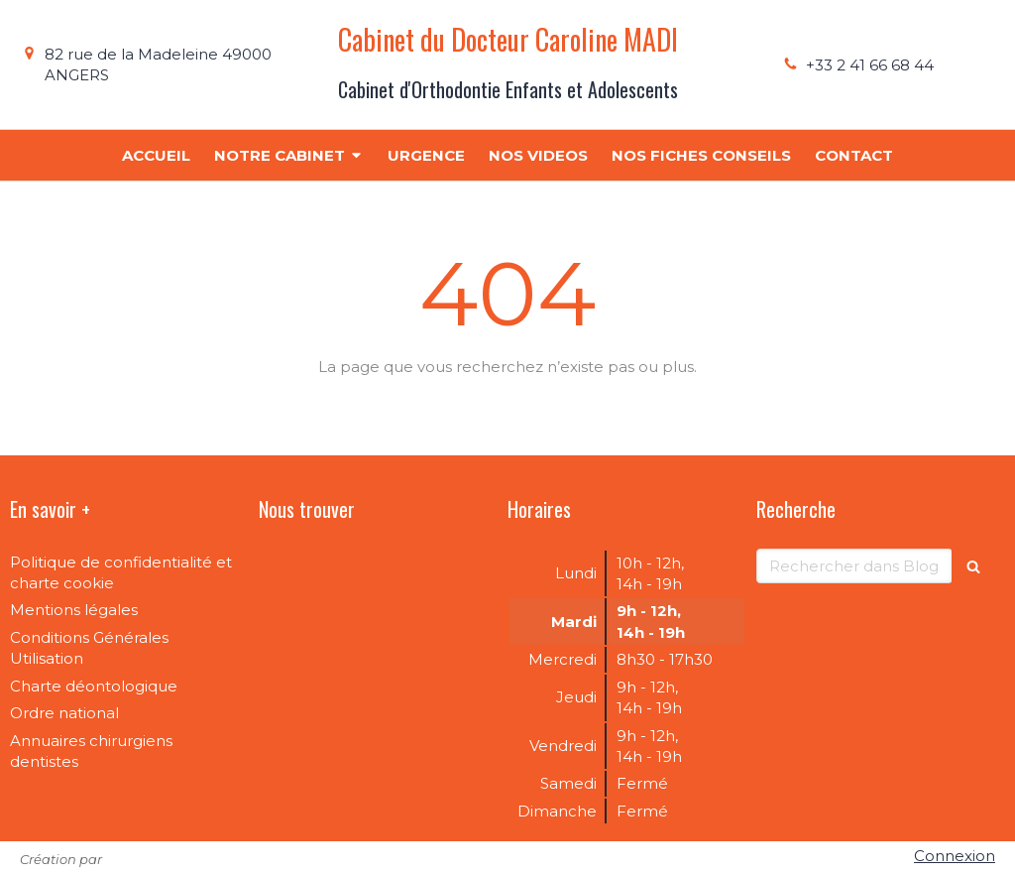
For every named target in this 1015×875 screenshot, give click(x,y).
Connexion (954, 855)
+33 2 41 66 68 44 (870, 65)
